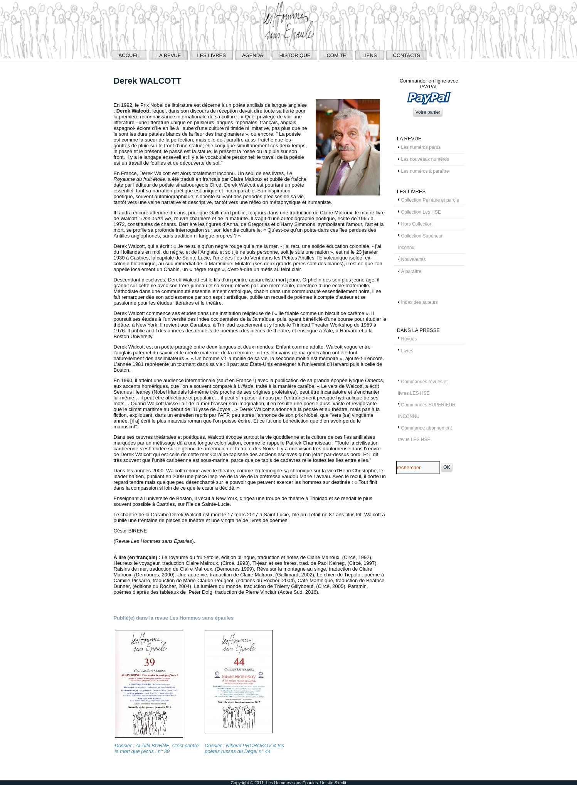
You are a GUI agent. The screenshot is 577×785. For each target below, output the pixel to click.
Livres (407, 351)
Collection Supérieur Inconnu (420, 241)
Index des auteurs (419, 302)
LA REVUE (168, 55)
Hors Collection (416, 224)
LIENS (369, 55)
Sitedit (341, 782)
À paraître (411, 271)
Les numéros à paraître (425, 171)
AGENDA (252, 55)
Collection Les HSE (421, 212)
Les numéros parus (421, 147)
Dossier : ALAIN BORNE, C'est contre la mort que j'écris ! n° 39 (157, 748)
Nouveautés (413, 259)
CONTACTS (407, 55)
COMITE (336, 55)
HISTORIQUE (295, 55)
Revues (409, 339)
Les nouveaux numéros (425, 159)
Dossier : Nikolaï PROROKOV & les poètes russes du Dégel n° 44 (244, 748)
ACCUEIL (129, 55)
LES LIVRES (211, 55)
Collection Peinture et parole (430, 200)
